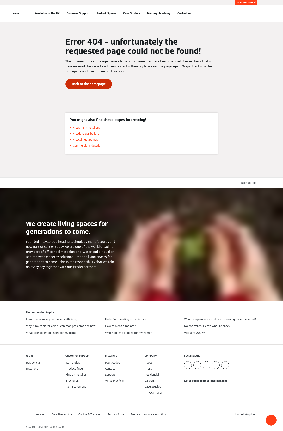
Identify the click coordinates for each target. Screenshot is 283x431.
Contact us (184, 13)
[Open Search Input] (255, 13)
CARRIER (62, 426)
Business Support (78, 13)
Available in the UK (47, 13)
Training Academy (158, 13)
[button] (271, 420)
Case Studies (131, 13)
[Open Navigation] (16, 13)
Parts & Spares (106, 13)
